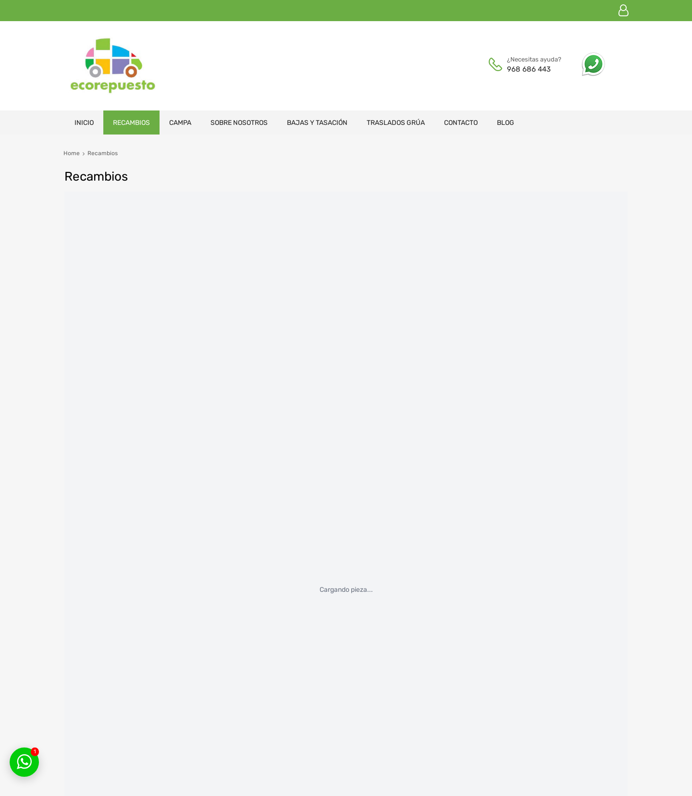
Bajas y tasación (317, 123)
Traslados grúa (396, 123)
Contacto (461, 123)
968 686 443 (529, 69)
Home (71, 153)
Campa (180, 123)
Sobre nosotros (239, 123)
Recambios (131, 123)
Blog (505, 123)
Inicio (84, 123)
